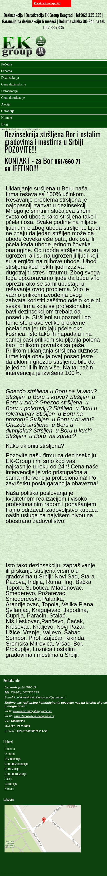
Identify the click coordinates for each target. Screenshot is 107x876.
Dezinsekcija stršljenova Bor (25, 129)
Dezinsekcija (12, 759)
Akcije (5, 129)
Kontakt (9, 789)
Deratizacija (12, 769)
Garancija (11, 784)
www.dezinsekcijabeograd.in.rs (32, 711)
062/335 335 (31, 692)
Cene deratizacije (16, 774)
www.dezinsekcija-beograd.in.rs (34, 716)
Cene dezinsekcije (16, 764)
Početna (10, 749)
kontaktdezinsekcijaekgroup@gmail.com (39, 697)
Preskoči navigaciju (47, 3)
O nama (10, 754)
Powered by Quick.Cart (13, 873)
